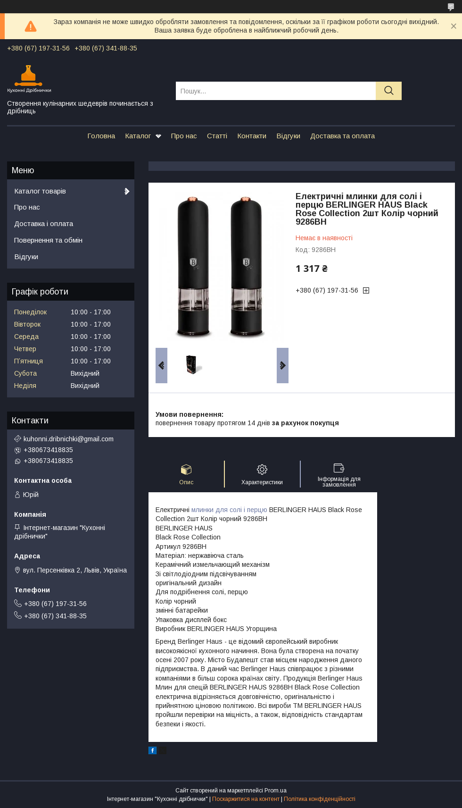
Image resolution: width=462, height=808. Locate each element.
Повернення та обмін (48, 240)
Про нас (184, 136)
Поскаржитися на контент (246, 799)
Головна (101, 136)
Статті (217, 136)
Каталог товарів (40, 191)
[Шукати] (389, 91)
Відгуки (288, 136)
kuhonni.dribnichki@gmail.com (69, 439)
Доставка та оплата (342, 136)
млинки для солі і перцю (229, 509)
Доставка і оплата (43, 223)
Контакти (251, 136)
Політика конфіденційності (319, 799)
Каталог (138, 136)
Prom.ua (275, 790)
